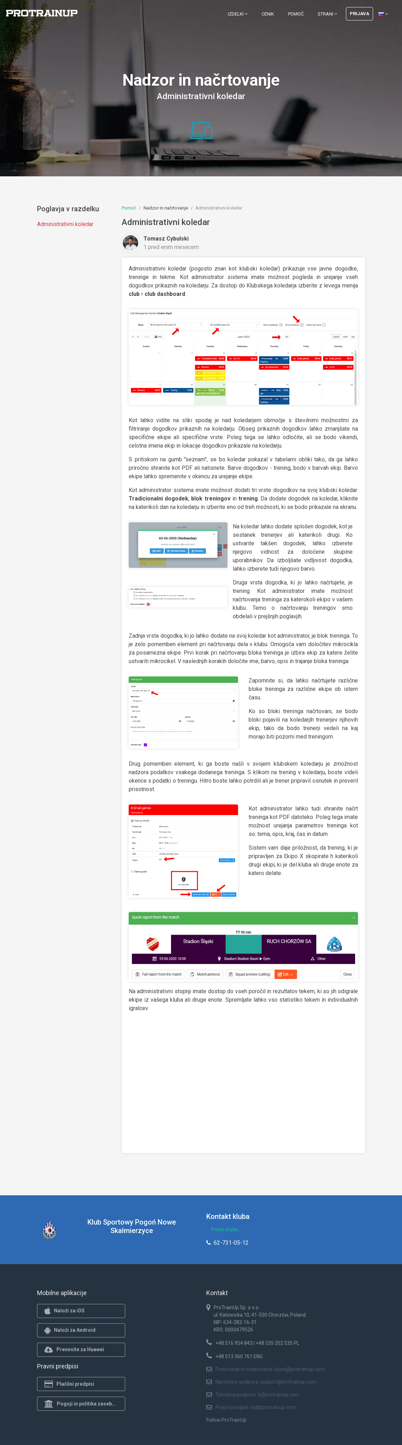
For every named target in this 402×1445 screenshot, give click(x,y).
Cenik (268, 14)
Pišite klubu (224, 1229)
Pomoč (296, 14)
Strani (327, 14)
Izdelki (238, 14)
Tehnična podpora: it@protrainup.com (257, 1394)
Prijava (359, 13)
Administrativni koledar (65, 224)
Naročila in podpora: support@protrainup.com (265, 1382)
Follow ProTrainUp (226, 1420)
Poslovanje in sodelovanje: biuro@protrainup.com (270, 1369)
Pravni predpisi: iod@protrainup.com (255, 1407)
